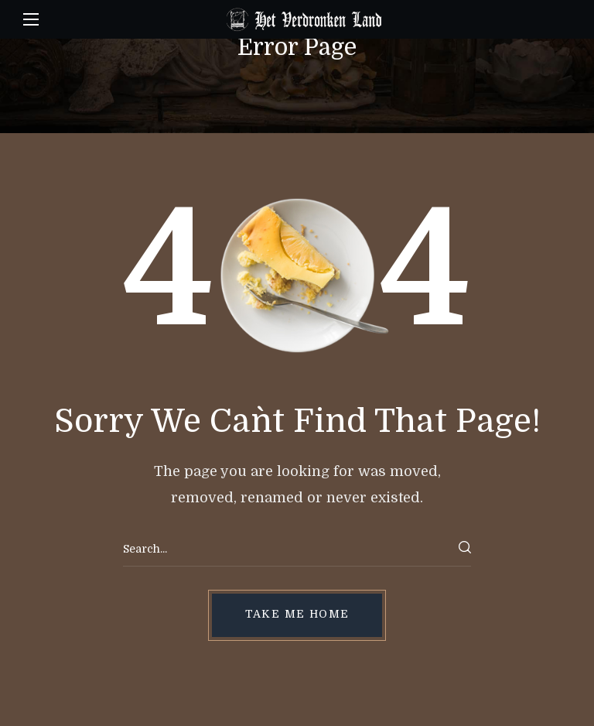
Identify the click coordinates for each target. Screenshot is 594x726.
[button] (297, 615)
